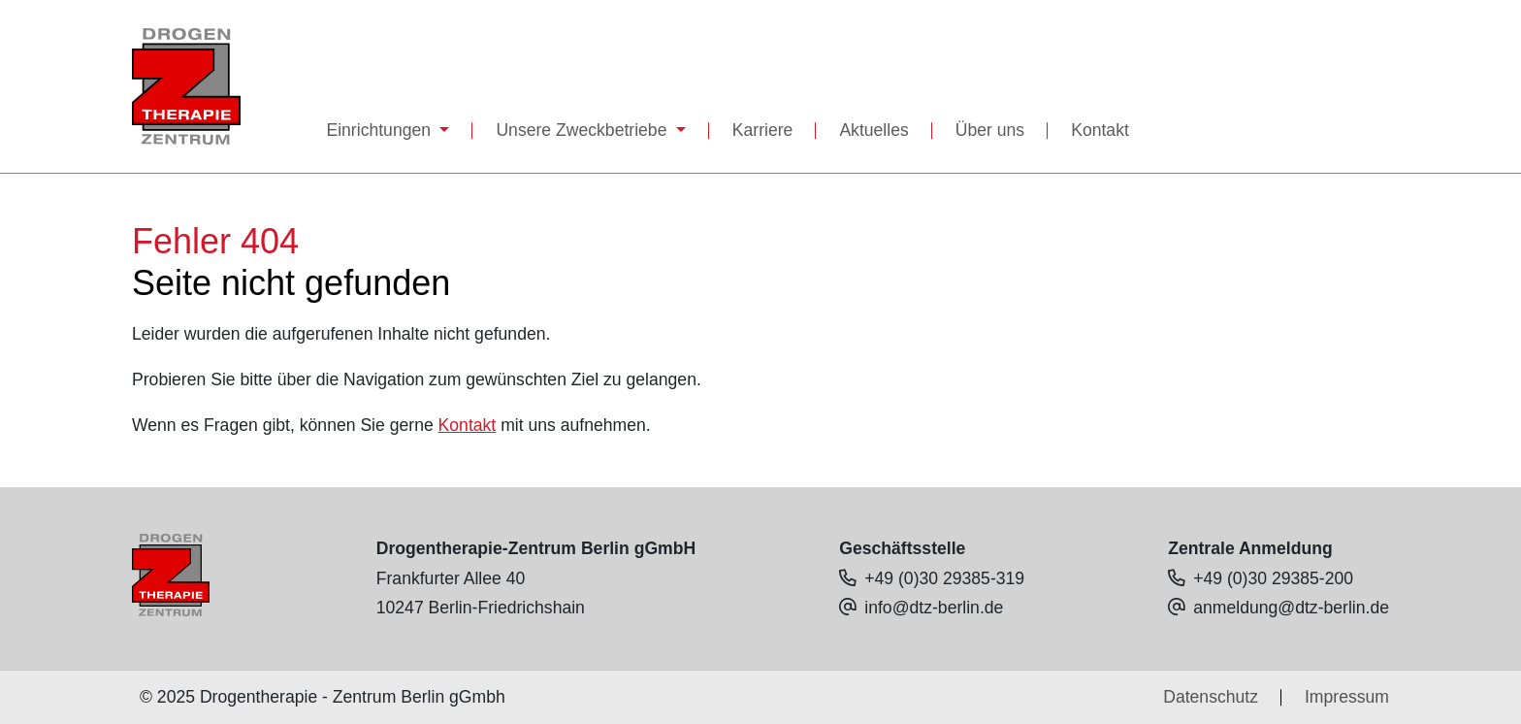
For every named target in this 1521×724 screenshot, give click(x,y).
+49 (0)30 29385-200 (1273, 578)
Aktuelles (873, 130)
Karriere (762, 130)
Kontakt (1100, 130)
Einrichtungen (380, 130)
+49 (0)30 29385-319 (944, 578)
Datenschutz (1210, 697)
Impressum (1347, 697)
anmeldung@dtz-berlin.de (1291, 607)
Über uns (989, 130)
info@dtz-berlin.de (933, 607)
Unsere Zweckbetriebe (583, 130)
